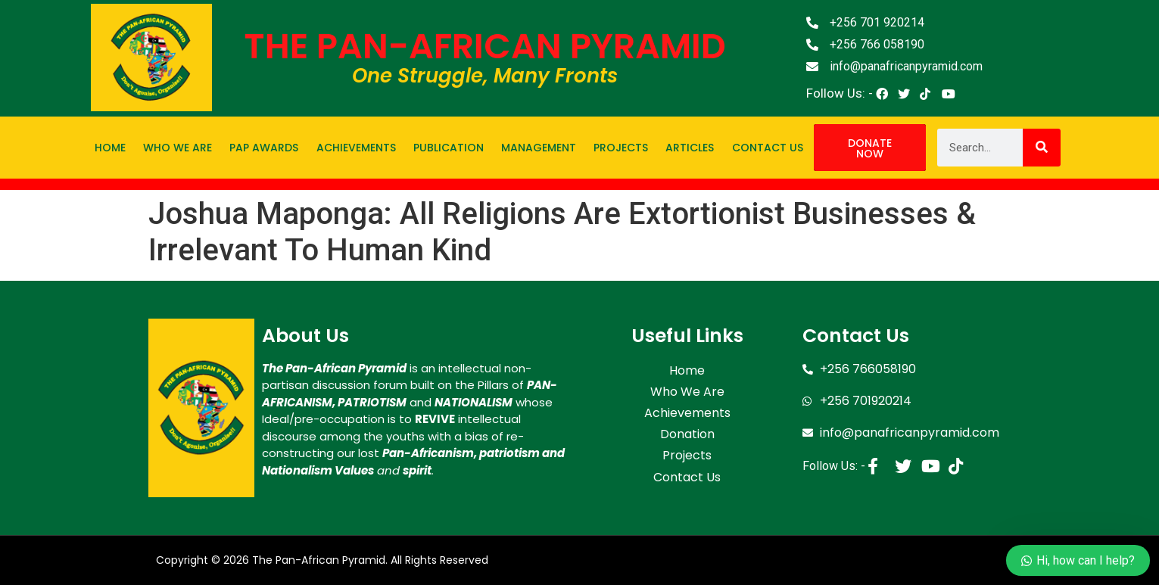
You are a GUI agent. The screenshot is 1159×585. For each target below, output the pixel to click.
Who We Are (177, 147)
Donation (687, 428)
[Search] (1042, 147)
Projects (621, 147)
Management (538, 147)
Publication (448, 147)
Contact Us (767, 147)
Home (110, 147)
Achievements (356, 147)
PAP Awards (263, 147)
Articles (689, 147)
